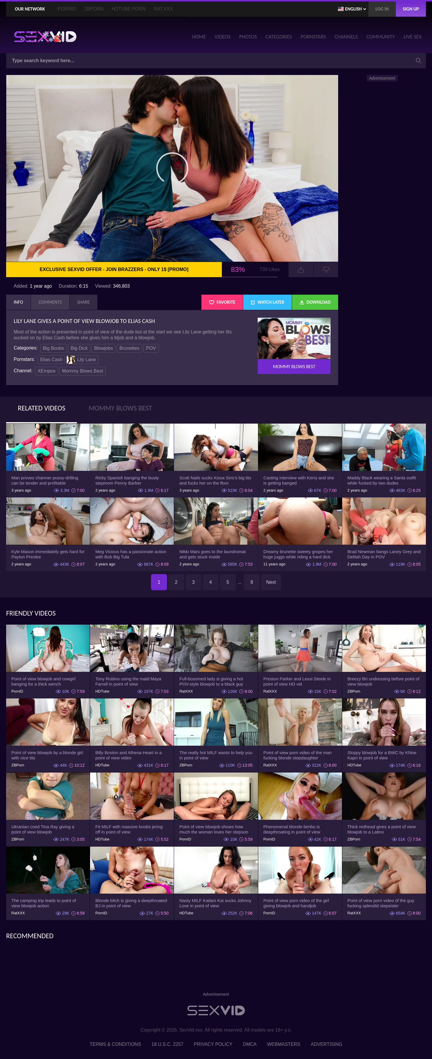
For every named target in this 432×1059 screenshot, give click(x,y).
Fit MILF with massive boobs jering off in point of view (129, 829)
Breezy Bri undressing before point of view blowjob (383, 681)
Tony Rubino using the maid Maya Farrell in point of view (128, 681)
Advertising (326, 1044)
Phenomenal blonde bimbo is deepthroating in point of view (292, 829)
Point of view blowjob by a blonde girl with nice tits (47, 755)
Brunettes (129, 348)
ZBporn (93, 8)
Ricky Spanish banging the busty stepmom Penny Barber (127, 480)
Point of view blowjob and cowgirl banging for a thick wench (43, 681)
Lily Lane (81, 360)
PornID (67, 8)
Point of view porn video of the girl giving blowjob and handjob (296, 903)
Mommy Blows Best (82, 370)
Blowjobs (103, 348)
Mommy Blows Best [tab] (120, 408)
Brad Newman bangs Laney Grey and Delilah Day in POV (384, 554)
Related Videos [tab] (41, 408)
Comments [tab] (50, 302)
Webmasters (283, 1044)
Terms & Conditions (115, 1044)
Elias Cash (51, 359)
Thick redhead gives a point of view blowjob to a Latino (381, 829)
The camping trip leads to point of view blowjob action (43, 903)
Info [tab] (18, 302)
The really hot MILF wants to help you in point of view (215, 755)
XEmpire (46, 370)
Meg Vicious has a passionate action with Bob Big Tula (130, 554)
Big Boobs (53, 348)
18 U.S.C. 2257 (167, 1044)
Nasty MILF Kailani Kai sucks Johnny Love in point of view (215, 903)
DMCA (250, 1044)
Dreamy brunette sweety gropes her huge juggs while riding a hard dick (298, 554)
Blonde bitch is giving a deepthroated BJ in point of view (131, 903)
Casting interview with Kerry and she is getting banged (299, 480)
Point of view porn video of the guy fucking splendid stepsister (380, 903)
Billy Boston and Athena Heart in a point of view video (128, 755)
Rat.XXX (163, 8)
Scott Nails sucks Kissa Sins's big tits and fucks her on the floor (215, 480)
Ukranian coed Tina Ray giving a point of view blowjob (42, 829)
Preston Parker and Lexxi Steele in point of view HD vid (297, 681)
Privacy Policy (213, 1044)
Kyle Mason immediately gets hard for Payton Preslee (48, 554)
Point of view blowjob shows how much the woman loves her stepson (213, 829)
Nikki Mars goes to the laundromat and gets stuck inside (212, 554)
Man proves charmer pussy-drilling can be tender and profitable (44, 480)
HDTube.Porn (128, 8)
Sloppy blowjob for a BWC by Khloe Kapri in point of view (382, 755)
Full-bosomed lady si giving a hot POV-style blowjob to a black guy (211, 681)
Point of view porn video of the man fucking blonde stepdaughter (298, 755)
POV (151, 348)
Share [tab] (83, 302)
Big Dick (79, 348)
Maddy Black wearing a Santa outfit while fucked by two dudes (381, 480)
